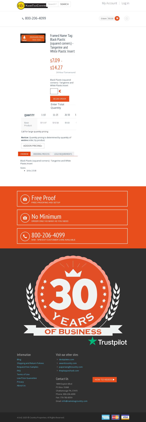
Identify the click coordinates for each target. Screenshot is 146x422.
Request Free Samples (27, 366)
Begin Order (59, 98)
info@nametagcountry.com (74, 401)
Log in (125, 3)
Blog (19, 359)
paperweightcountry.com (71, 366)
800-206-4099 (48, 235)
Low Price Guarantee (27, 378)
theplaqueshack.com (69, 370)
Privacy (20, 381)
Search (64, 4)
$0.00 (110, 18)
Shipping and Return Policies (30, 363)
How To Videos (105, 379)
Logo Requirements (63, 154)
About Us (21, 385)
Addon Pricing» (32, 145)
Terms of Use (23, 374)
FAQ (19, 370)
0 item (104, 18)
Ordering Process (41, 154)
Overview (24, 154)
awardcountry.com (68, 363)
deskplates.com (66, 359)
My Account (109, 3)
